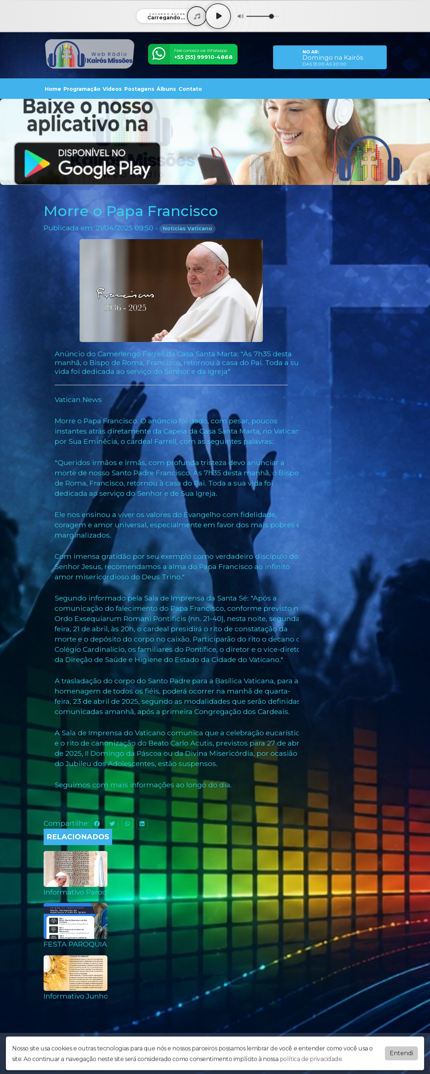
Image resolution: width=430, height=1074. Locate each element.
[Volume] (262, 16)
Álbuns (166, 89)
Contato (190, 89)
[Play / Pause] (218, 16)
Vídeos (112, 89)
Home (53, 89)
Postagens (139, 89)
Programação (81, 89)
